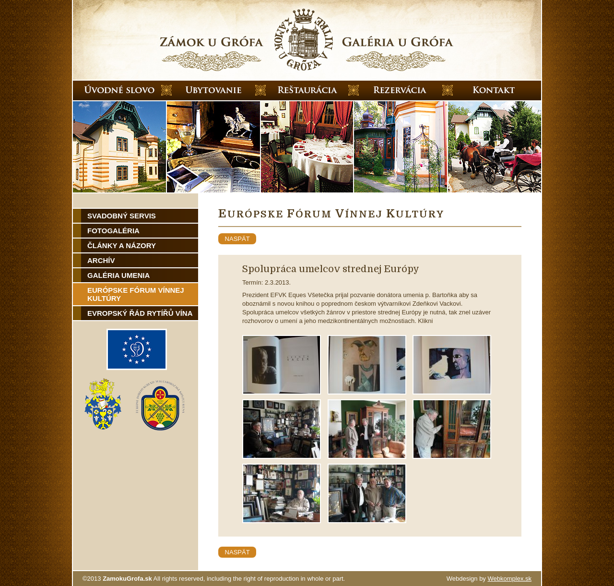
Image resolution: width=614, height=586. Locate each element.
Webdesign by (489, 578)
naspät (237, 238)
